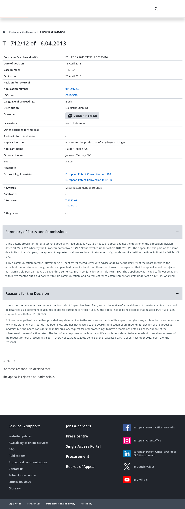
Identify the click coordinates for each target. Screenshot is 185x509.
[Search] (156, 9)
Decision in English (82, 116)
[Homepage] (4, 32)
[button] (92, 231)
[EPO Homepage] (22, 8)
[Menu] (167, 9)
